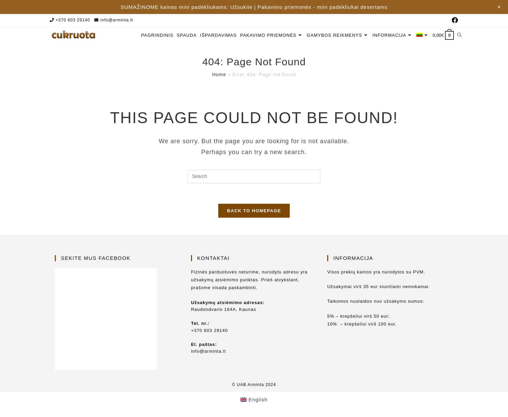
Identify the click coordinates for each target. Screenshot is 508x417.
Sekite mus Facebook (95, 258)
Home (219, 74)
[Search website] (459, 35)
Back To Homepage (254, 210)
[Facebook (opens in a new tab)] (454, 20)
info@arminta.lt (116, 20)
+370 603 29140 (72, 20)
